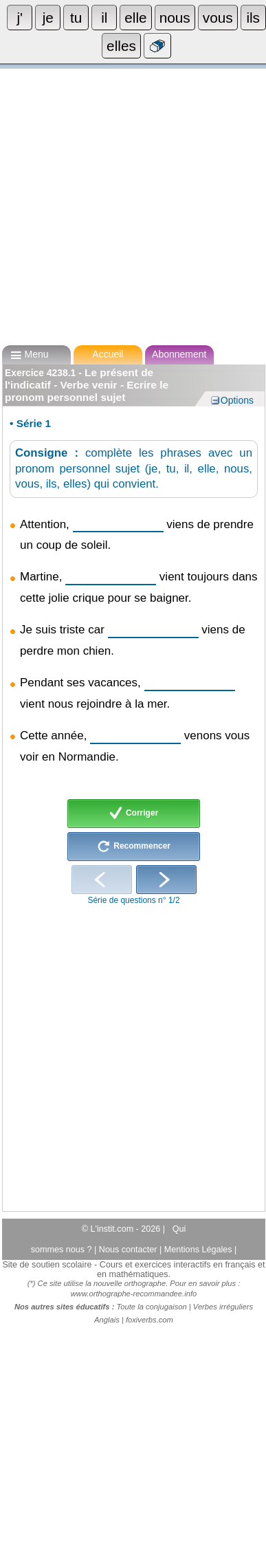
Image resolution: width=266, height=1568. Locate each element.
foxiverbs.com (149, 1320)
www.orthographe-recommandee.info (134, 1293)
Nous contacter (129, 1249)
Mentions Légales (199, 1249)
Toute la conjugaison (152, 1307)
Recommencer (133, 846)
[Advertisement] (129, 200)
